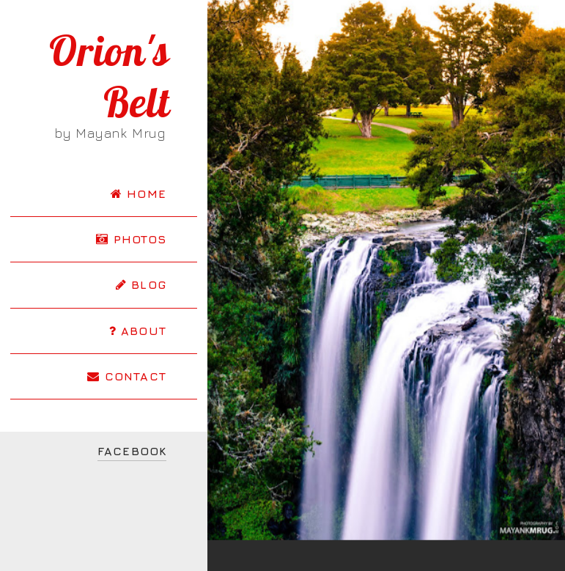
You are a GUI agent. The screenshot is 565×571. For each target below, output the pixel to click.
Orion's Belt (109, 76)
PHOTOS (131, 239)
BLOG (141, 284)
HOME (138, 193)
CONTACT (126, 376)
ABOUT (137, 330)
